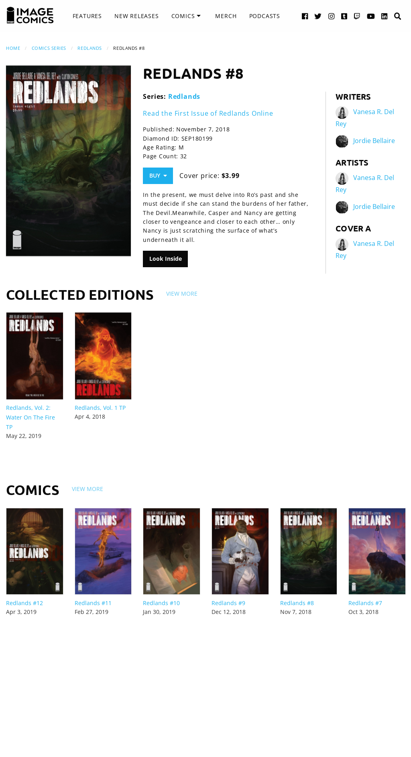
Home (13, 48)
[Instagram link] (331, 16)
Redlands (89, 48)
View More (181, 293)
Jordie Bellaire (374, 140)
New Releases (136, 16)
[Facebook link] (305, 16)
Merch (225, 16)
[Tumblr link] (344, 16)
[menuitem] (87, 16)
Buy (158, 175)
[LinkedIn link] (384, 16)
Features (87, 16)
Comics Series (49, 48)
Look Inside (165, 258)
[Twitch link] (357, 16)
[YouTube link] (371, 16)
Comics (183, 16)
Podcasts (264, 16)
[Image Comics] (30, 15)
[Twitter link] (318, 16)
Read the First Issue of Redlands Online (208, 113)
